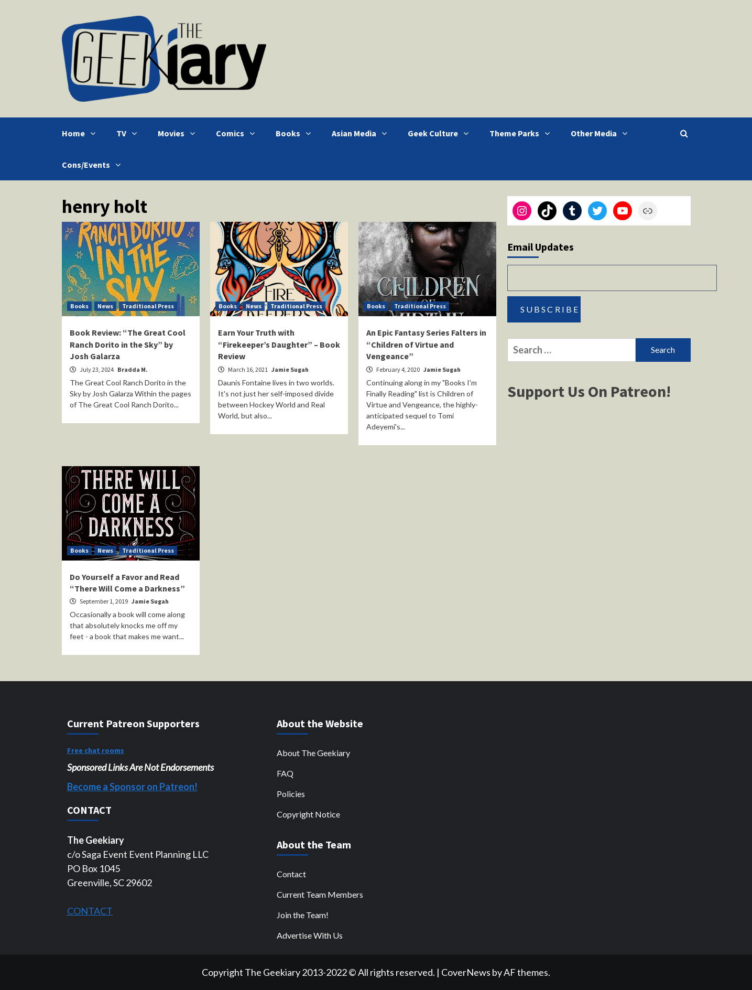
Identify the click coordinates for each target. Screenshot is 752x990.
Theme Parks (522, 133)
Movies (179, 133)
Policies (291, 794)
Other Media (602, 133)
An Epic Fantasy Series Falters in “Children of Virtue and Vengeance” (426, 344)
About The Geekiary (313, 753)
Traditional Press (148, 306)
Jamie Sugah (290, 369)
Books (296, 133)
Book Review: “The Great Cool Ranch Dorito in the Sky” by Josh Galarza (128, 344)
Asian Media (362, 133)
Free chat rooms (95, 750)
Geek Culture (441, 133)
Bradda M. (132, 369)
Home (81, 133)
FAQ (285, 773)
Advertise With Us (310, 935)
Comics (238, 133)
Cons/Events (94, 164)
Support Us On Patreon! (589, 391)
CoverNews (466, 972)
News (105, 306)
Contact (291, 874)
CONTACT (90, 911)
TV (129, 133)
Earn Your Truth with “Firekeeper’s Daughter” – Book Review (279, 344)
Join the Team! (303, 915)
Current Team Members (320, 894)
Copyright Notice (308, 814)
